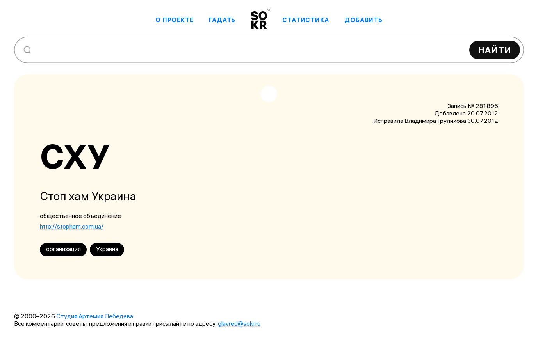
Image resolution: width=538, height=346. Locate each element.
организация (63, 249)
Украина (107, 249)
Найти (494, 50)
